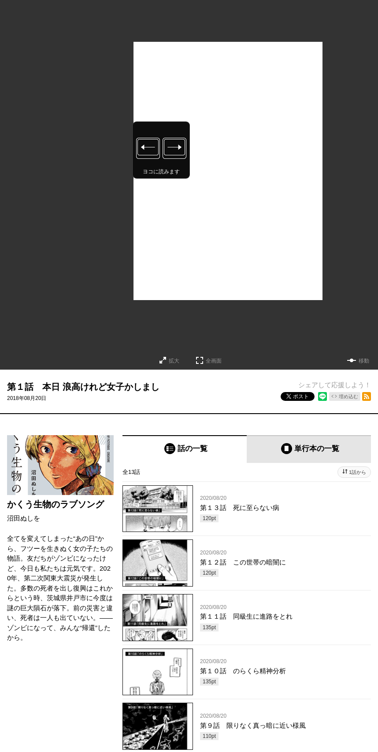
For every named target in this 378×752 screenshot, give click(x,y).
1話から (357, 472)
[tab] (184, 449)
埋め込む (348, 396)
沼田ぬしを (23, 518)
